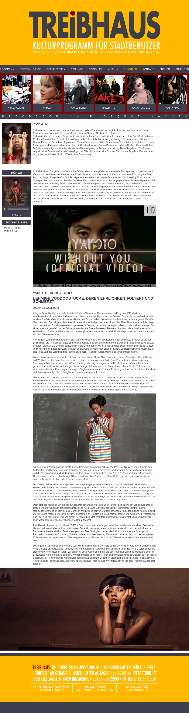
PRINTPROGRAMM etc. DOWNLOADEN (51, 688)
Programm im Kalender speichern (94, 688)
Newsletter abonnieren (137, 688)
